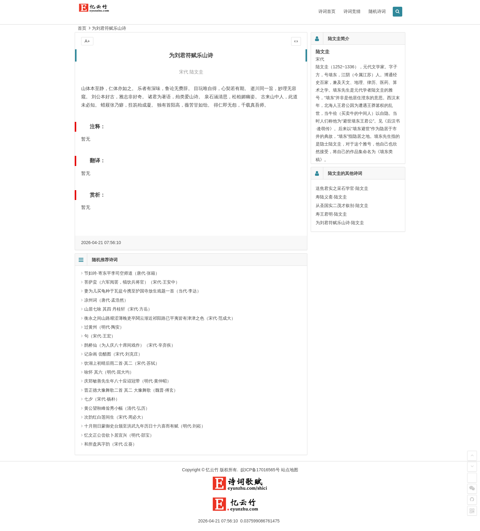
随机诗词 (377, 11)
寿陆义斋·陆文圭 (331, 196)
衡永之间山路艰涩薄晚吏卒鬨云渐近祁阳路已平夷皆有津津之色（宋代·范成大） (159, 318)
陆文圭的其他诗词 (345, 173)
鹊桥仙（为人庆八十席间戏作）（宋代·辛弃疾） (129, 345)
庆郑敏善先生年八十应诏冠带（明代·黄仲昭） (127, 380)
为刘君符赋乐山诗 (109, 28)
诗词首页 (327, 11)
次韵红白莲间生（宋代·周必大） (114, 417)
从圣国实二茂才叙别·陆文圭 (342, 205)
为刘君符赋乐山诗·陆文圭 (340, 222)
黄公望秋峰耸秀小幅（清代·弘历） (117, 408)
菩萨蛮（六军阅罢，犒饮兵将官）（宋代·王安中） (132, 282)
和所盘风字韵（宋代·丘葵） (110, 444)
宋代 (183, 71)
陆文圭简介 (338, 38)
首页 (82, 28)
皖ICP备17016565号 (260, 469)
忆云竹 (212, 469)
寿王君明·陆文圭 (331, 214)
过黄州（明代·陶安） (104, 327)
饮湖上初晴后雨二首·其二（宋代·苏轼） (121, 363)
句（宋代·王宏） (99, 335)
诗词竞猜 (352, 11)
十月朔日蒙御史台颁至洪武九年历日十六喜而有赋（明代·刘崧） (144, 426)
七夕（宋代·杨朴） (102, 399)
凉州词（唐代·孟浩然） (106, 300)
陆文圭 (196, 71)
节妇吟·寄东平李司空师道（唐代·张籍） (121, 273)
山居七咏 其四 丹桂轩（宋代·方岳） (118, 309)
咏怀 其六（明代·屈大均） (109, 372)
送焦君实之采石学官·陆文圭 (342, 188)
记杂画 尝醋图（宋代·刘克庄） (113, 354)
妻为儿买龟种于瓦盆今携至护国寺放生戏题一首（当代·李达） (142, 290)
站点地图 (289, 469)
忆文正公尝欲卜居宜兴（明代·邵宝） (119, 435)
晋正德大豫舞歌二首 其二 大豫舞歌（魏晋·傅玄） (131, 390)
